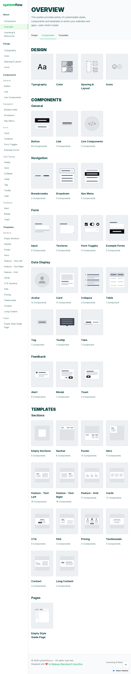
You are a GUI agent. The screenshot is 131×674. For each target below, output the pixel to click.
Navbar (7, 244)
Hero (6, 255)
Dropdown (9, 115)
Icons (6, 67)
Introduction (10, 21)
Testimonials (10, 300)
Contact (8, 306)
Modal (7, 214)
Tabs (6, 196)
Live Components (12, 97)
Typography (10, 50)
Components (48, 35)
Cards (7, 277)
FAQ (6, 289)
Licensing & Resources (9, 34)
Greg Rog (77, 664)
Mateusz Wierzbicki (61, 664)
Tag (6, 184)
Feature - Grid (11, 272)
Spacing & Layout (12, 61)
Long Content (10, 311)
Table (6, 179)
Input (6, 133)
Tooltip (7, 190)
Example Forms (11, 150)
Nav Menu (9, 121)
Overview (8, 27)
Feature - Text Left (13, 261)
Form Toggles (10, 144)
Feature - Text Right (13, 266)
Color (6, 56)
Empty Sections (11, 238)
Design (34, 35)
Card (6, 168)
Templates (63, 35)
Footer (7, 249)
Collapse (8, 173)
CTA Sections (10, 283)
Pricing (7, 294)
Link (6, 91)
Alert (6, 208)
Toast (6, 219)
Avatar (7, 162)
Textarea (8, 138)
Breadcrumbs (10, 109)
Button (7, 86)
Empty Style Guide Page (13, 325)
